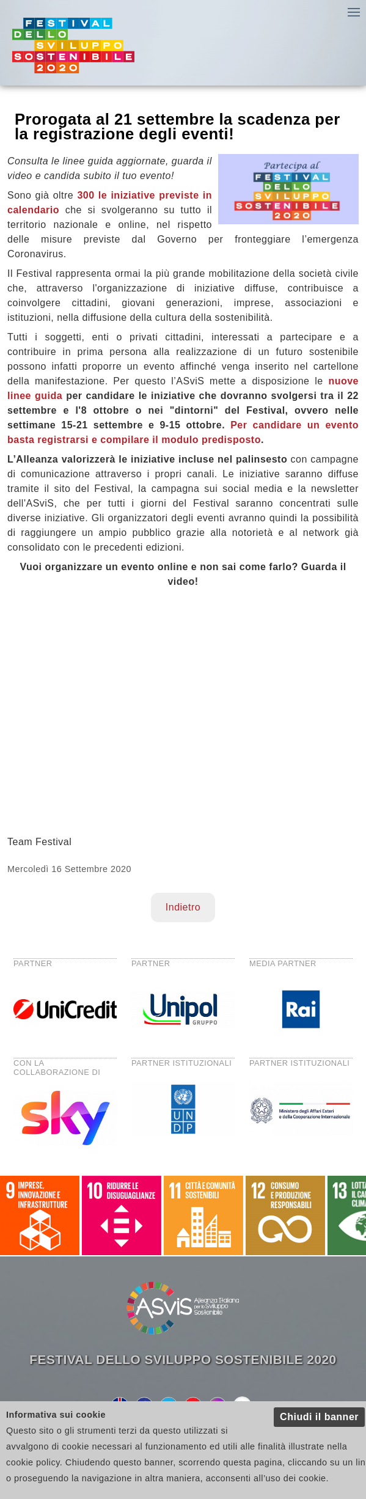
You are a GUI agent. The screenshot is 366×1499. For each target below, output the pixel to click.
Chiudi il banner (319, 1417)
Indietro (183, 907)
